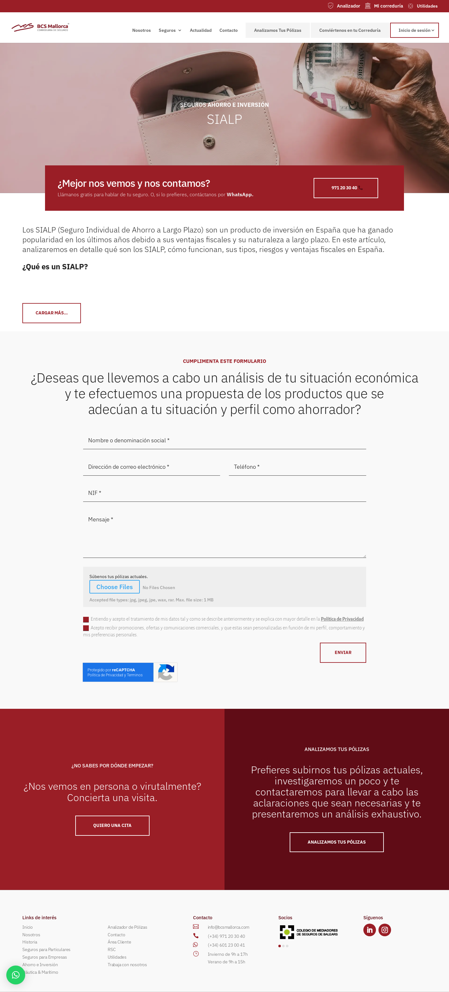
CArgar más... (52, 313)
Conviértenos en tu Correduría (350, 30)
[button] (279, 946)
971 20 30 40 (344, 188)
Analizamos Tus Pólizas (277, 30)
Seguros (167, 30)
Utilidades (117, 957)
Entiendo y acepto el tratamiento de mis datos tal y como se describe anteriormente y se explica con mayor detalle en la (223, 619)
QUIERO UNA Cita (112, 825)
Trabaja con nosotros (127, 964)
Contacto (228, 30)
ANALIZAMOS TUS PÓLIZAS (337, 842)
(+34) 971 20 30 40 (226, 936)
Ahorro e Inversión (40, 964)
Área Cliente (119, 942)
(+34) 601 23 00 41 (226, 945)
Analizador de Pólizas (127, 927)
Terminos (135, 675)
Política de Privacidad (342, 619)
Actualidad (201, 30)
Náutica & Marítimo (40, 972)
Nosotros (141, 30)
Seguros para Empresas (44, 957)
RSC (112, 949)
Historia (29, 942)
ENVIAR (343, 652)
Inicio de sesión (414, 30)
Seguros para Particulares (46, 949)
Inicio (27, 927)
